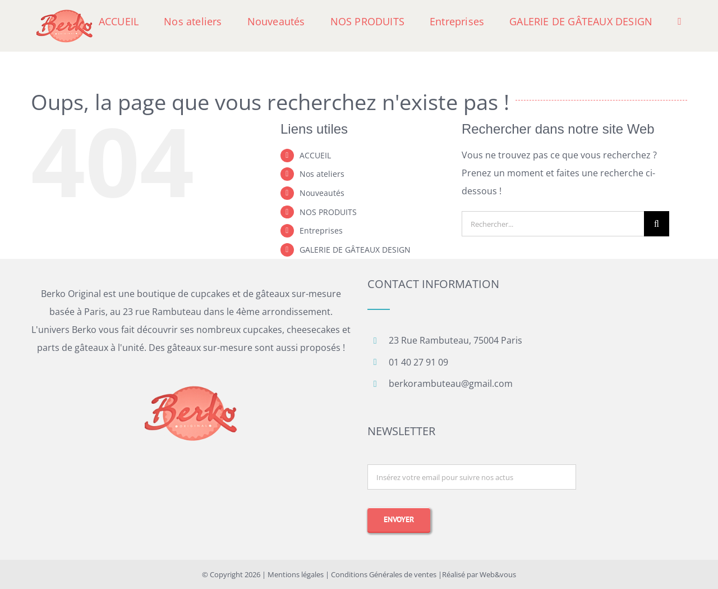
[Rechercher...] (553, 223)
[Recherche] (656, 223)
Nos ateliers (322, 173)
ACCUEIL (315, 155)
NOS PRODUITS (328, 212)
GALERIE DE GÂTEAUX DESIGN (355, 249)
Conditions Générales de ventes (383, 574)
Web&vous (498, 574)
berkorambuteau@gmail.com (451, 383)
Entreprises (321, 230)
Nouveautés (322, 193)
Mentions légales (296, 574)
